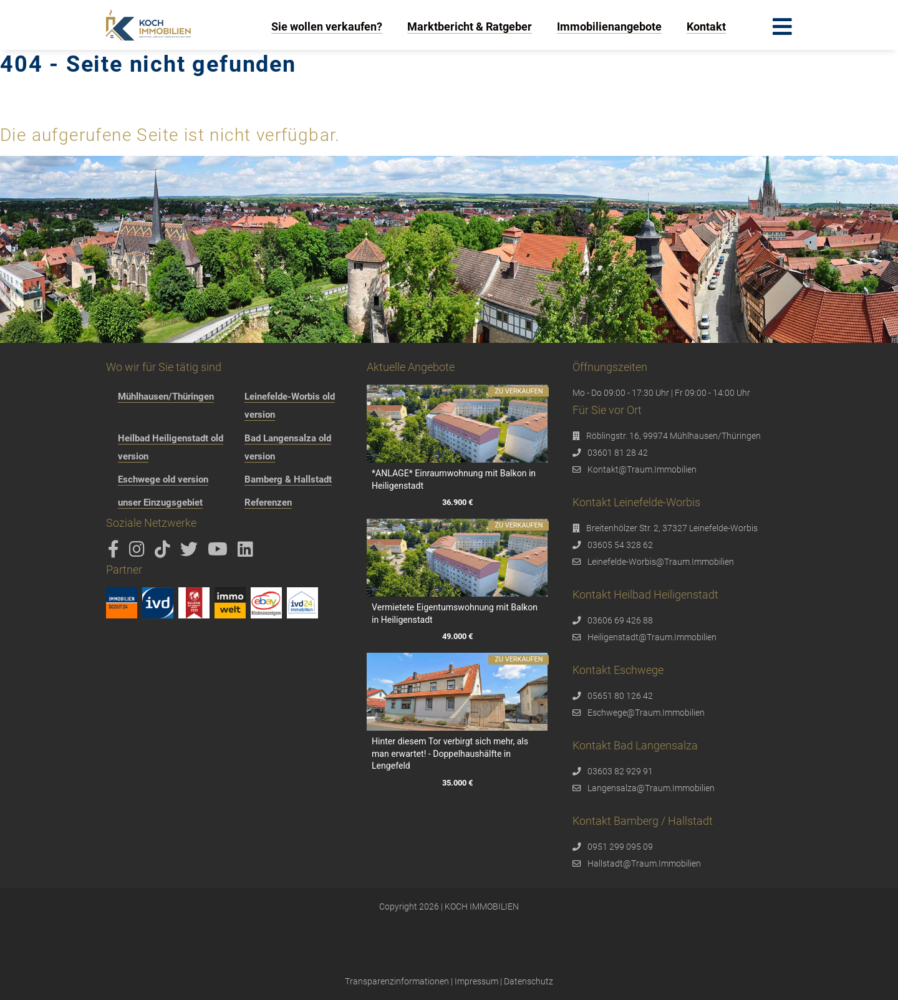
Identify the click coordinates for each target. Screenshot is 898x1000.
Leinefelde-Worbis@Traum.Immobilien (660, 562)
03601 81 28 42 (617, 453)
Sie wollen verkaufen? (326, 26)
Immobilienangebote (609, 26)
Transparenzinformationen (397, 981)
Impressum (476, 981)
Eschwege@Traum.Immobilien (646, 713)
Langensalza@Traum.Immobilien (651, 788)
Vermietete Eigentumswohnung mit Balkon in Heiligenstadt (455, 613)
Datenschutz (528, 981)
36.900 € (457, 502)
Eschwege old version (163, 479)
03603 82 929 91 (620, 771)
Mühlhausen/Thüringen (166, 396)
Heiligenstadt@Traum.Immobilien (652, 637)
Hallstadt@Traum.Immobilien (644, 863)
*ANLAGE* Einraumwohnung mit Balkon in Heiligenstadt (454, 479)
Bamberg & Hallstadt (288, 479)
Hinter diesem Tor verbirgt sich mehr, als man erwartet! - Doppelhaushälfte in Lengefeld (450, 753)
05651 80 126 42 (620, 696)
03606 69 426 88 (620, 620)
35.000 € (457, 782)
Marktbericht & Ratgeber (469, 26)
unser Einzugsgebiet (160, 502)
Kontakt (706, 26)
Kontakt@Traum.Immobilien (642, 469)
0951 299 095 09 (620, 847)
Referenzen (268, 502)
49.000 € (457, 637)
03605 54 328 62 (620, 545)
